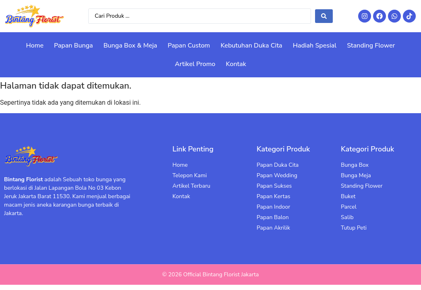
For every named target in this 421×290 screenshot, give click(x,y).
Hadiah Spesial (314, 45)
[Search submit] (324, 16)
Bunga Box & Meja (131, 45)
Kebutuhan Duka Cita (251, 45)
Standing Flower (371, 45)
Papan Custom (189, 45)
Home (35, 45)
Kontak (236, 64)
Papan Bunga (73, 45)
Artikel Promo (195, 64)
